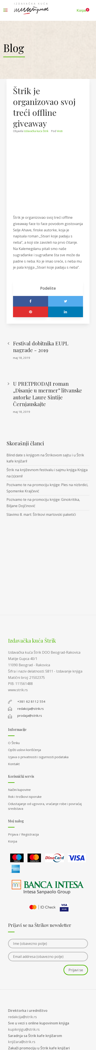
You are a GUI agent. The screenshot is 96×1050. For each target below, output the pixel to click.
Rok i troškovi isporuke (25, 796)
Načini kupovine (19, 789)
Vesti (60, 131)
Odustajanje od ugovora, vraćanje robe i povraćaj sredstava (45, 806)
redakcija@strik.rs (22, 1016)
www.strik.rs (18, 689)
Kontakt (14, 764)
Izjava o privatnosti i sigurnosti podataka (38, 757)
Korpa (12, 841)
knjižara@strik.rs (21, 1041)
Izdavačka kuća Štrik (36, 131)
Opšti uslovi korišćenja (24, 750)
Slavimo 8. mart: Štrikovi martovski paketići (41, 514)
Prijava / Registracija (23, 834)
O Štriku (14, 743)
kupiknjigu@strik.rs (24, 1029)
